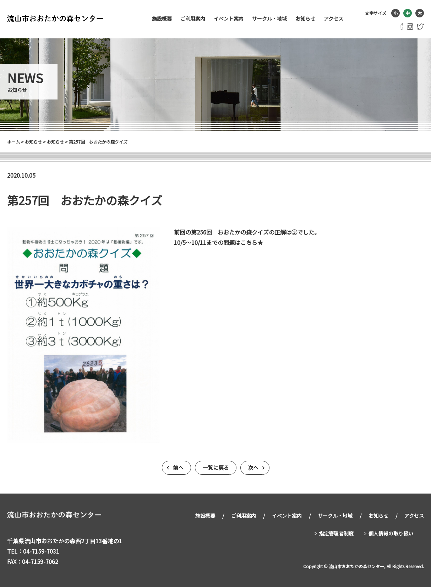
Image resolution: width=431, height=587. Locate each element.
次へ (253, 468)
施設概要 (162, 18)
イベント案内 (229, 18)
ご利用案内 (192, 18)
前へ (178, 468)
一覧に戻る (215, 468)
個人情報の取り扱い (391, 532)
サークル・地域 (269, 18)
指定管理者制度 (336, 532)
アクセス (333, 18)
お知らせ (305, 18)
